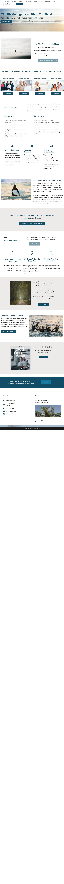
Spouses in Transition (40, 78)
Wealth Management (56, 78)
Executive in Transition (8, 78)
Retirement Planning (24, 78)
